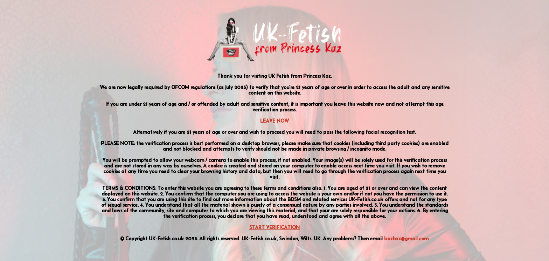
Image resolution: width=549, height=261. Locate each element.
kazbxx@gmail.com (406, 238)
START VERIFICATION (274, 227)
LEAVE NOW (274, 121)
